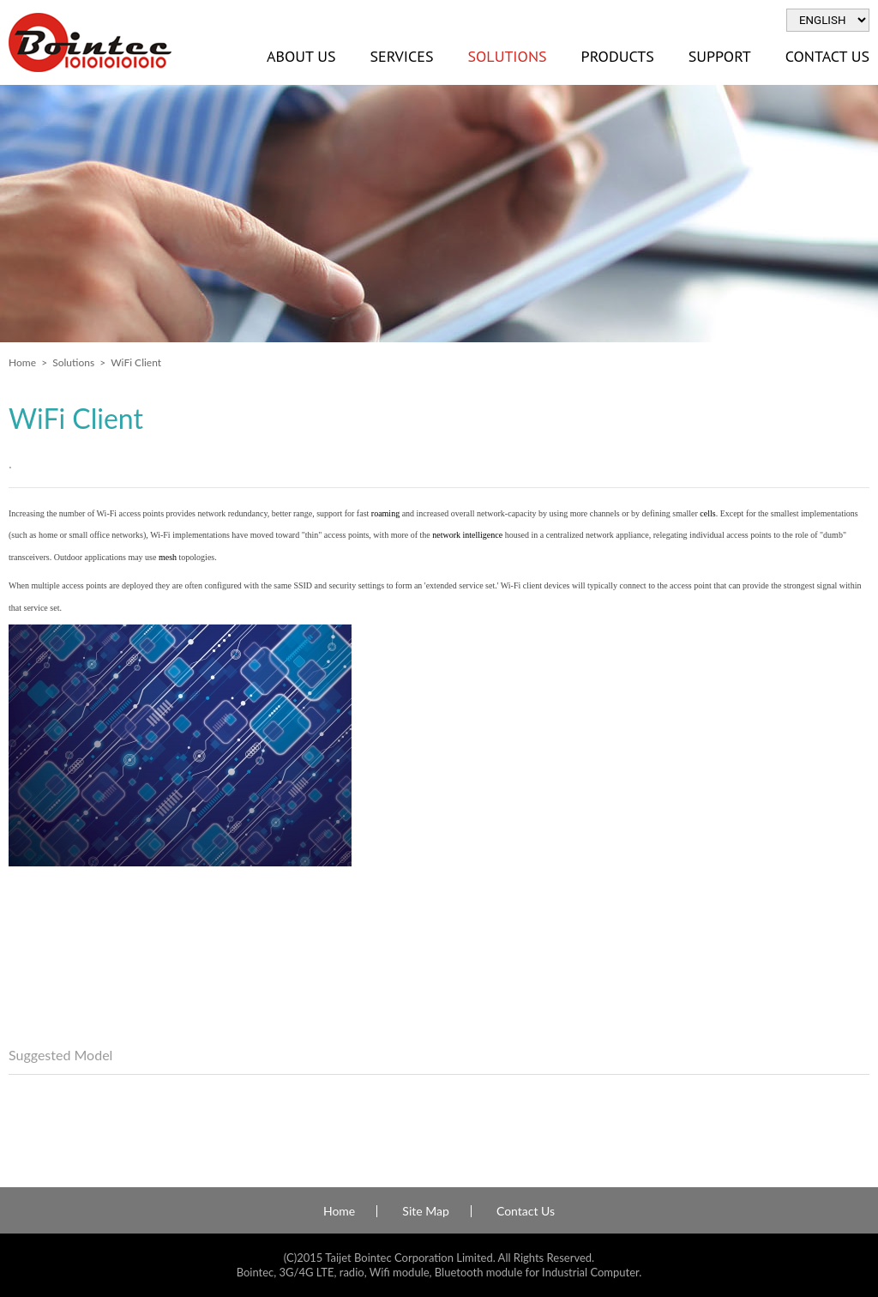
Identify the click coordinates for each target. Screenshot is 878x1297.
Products (617, 56)
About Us (301, 56)
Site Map (425, 1211)
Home (22, 362)
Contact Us (525, 1211)
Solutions (506, 56)
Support (720, 56)
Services (401, 56)
